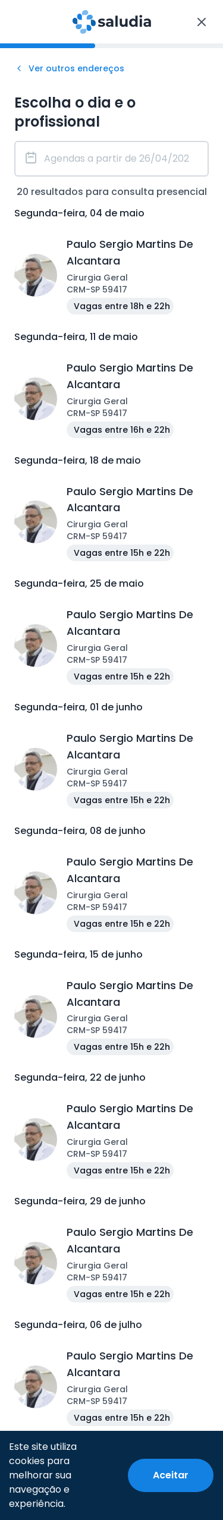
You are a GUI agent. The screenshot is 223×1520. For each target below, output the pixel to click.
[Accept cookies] (170, 1475)
